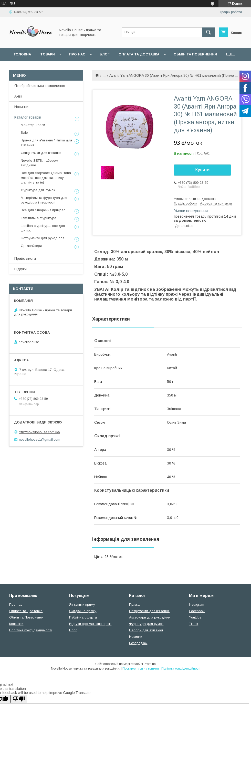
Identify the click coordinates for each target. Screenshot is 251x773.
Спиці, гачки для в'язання (41, 153)
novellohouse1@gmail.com (39, 439)
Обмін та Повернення (26, 617)
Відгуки (20, 269)
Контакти (16, 624)
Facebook (197, 611)
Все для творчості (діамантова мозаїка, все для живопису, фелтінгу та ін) (46, 177)
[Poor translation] (19, 699)
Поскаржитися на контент (140, 668)
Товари (47, 54)
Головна (22, 54)
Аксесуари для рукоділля (150, 617)
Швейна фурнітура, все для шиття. (43, 228)
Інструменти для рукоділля (42, 238)
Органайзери (31, 246)
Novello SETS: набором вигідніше (39, 163)
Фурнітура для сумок (38, 190)
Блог (104, 54)
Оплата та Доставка (139, 54)
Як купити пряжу (82, 604)
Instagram (196, 604)
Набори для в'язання (146, 630)
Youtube (195, 617)
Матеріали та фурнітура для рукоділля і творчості (44, 200)
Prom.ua (150, 664)
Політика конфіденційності (30, 630)
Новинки (21, 107)
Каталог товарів (27, 117)
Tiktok (193, 624)
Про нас (77, 54)
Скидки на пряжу (82, 611)
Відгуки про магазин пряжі (90, 624)
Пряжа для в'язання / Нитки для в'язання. (46, 142)
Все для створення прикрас (43, 210)
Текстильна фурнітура (38, 218)
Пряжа (134, 604)
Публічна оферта (83, 617)
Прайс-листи (25, 258)
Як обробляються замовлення (39, 86)
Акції (18, 96)
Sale (24, 132)
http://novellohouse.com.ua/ (39, 432)
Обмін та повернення (195, 54)
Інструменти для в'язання (149, 611)
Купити (202, 170)
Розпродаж (138, 643)
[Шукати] (208, 32)
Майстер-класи (33, 125)
